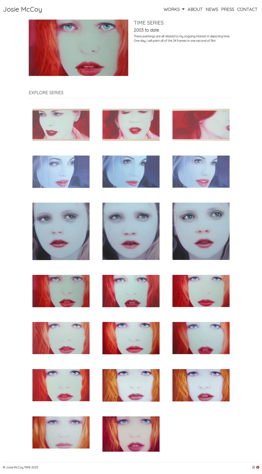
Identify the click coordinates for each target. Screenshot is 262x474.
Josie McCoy (22, 9)
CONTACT (247, 9)
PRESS (227, 9)
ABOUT (195, 9)
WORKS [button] (172, 9)
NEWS (212, 9)
